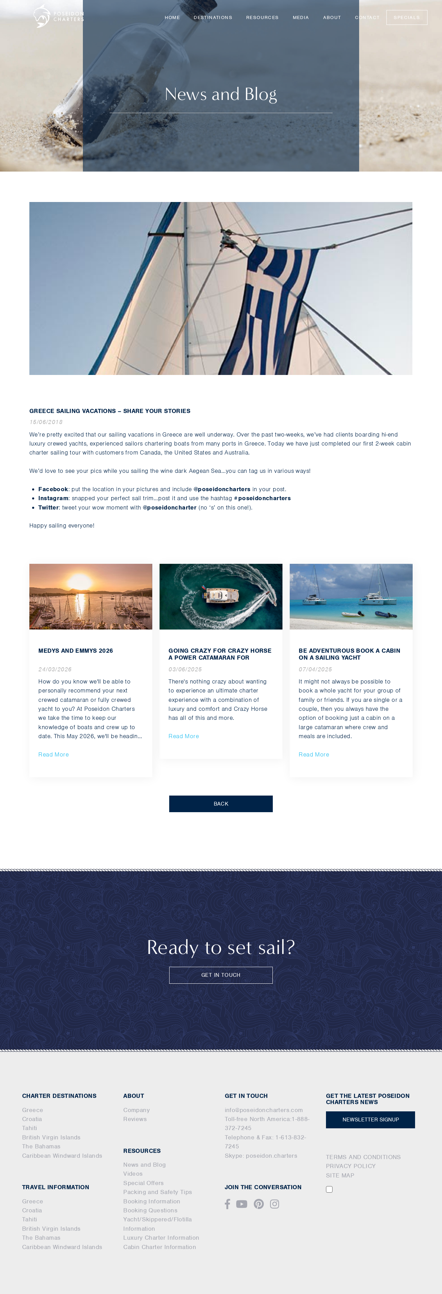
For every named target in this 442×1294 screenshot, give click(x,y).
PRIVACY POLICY (351, 1166)
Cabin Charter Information (159, 1247)
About (332, 17)
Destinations (213, 17)
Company (136, 1110)
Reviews (135, 1119)
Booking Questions (150, 1210)
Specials (407, 17)
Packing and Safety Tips (157, 1192)
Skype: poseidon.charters (261, 1155)
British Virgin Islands (51, 1137)
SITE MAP (340, 1175)
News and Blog (144, 1164)
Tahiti (29, 1128)
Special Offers (143, 1183)
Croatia (32, 1119)
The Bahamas (41, 1146)
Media (301, 17)
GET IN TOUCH (221, 975)
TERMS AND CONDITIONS (363, 1157)
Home (172, 17)
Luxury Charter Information (161, 1237)
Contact (367, 17)
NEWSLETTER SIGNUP (371, 1119)
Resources (262, 17)
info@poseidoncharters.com (264, 1110)
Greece (32, 1110)
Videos (133, 1173)
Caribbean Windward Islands (62, 1155)
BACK (221, 803)
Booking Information (152, 1201)
